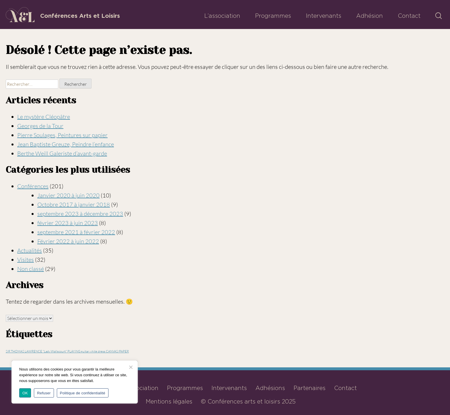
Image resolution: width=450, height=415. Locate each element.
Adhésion (369, 15)
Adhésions (270, 388)
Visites (25, 259)
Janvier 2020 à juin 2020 (68, 195)
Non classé (30, 268)
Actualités (29, 250)
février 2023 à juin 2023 (67, 222)
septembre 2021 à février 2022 (76, 232)
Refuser (44, 393)
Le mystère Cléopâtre (43, 116)
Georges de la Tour (40, 125)
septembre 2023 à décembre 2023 (80, 213)
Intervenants (323, 15)
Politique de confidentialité (82, 393)
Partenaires (309, 388)
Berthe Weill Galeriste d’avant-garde (62, 153)
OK (25, 393)
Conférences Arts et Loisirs (80, 15)
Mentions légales (169, 401)
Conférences (33, 186)
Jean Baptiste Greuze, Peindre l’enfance (65, 144)
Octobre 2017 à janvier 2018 (73, 204)
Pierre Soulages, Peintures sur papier (62, 135)
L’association (222, 15)
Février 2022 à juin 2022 (68, 241)
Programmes (273, 15)
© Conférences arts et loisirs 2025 (248, 401)
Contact (409, 15)
